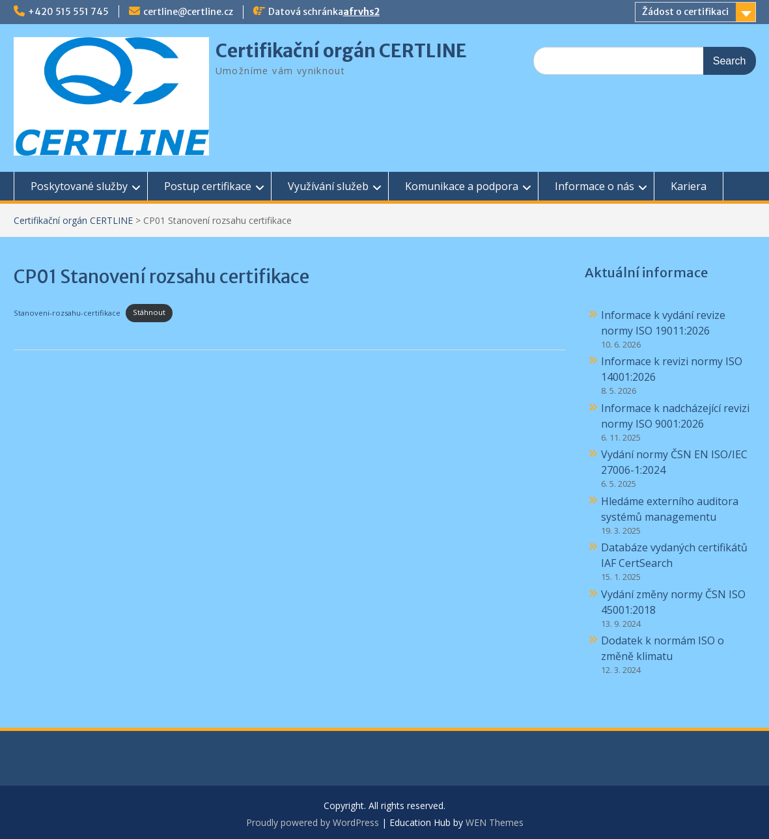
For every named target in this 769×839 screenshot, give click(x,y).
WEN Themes (495, 822)
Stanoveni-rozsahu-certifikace (67, 312)
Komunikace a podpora (461, 186)
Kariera (688, 186)
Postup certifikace (207, 186)
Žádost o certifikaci (685, 12)
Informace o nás (594, 186)
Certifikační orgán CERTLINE (341, 50)
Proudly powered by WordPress (312, 822)
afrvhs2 (361, 12)
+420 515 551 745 (68, 12)
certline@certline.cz (188, 12)
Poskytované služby (79, 186)
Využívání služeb (328, 186)
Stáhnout (149, 312)
